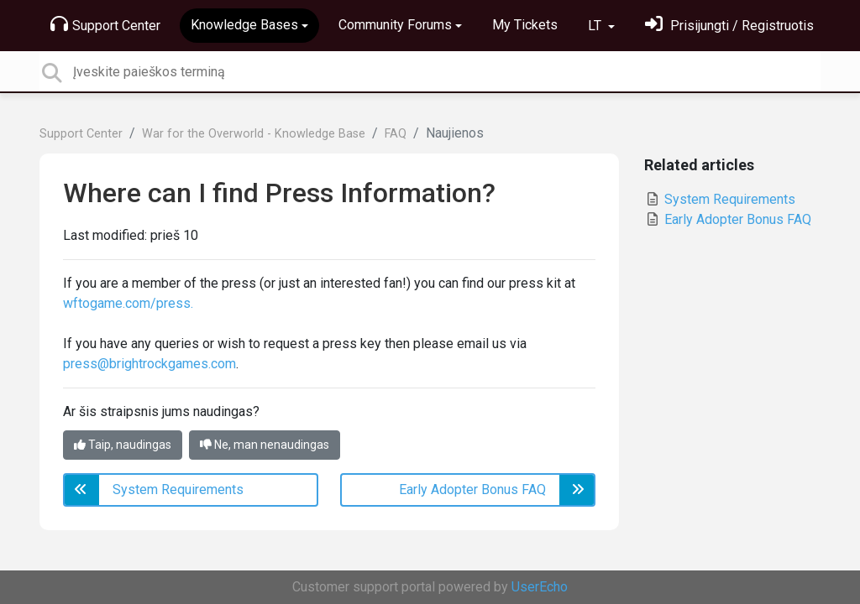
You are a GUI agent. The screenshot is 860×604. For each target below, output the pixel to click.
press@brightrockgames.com (149, 364)
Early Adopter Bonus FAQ (727, 219)
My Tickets (525, 25)
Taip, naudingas (122, 444)
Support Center (105, 24)
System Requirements (719, 199)
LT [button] (596, 26)
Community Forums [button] (395, 25)
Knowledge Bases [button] (244, 25)
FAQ (395, 134)
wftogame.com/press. (128, 303)
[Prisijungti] (729, 25)
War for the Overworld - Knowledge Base (253, 134)
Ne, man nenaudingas (264, 444)
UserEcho (539, 587)
